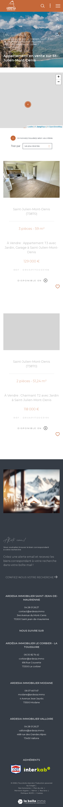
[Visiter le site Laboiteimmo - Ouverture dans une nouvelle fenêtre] (31, 799)
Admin (34, 791)
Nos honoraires (24, 788)
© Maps (40, 127)
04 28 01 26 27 (31, 607)
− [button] (58, 82)
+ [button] (58, 77)
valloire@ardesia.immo (31, 730)
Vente (6, 44)
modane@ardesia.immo (31, 694)
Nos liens (44, 791)
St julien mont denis (25, 44)
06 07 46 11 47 (31, 690)
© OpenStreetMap (54, 127)
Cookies (39, 793)
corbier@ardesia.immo (31, 658)
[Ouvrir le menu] (58, 6)
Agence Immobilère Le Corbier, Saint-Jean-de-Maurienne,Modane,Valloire (28, 40)
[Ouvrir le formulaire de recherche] (43, 6)
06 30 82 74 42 (31, 654)
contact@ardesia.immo (32, 611)
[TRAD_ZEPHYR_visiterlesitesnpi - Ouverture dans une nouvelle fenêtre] (16, 769)
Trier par (15, 146)
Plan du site (38, 788)
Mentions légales (21, 791)
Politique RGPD (27, 793)
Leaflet (30, 127)
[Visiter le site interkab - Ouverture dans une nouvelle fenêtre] (37, 769)
